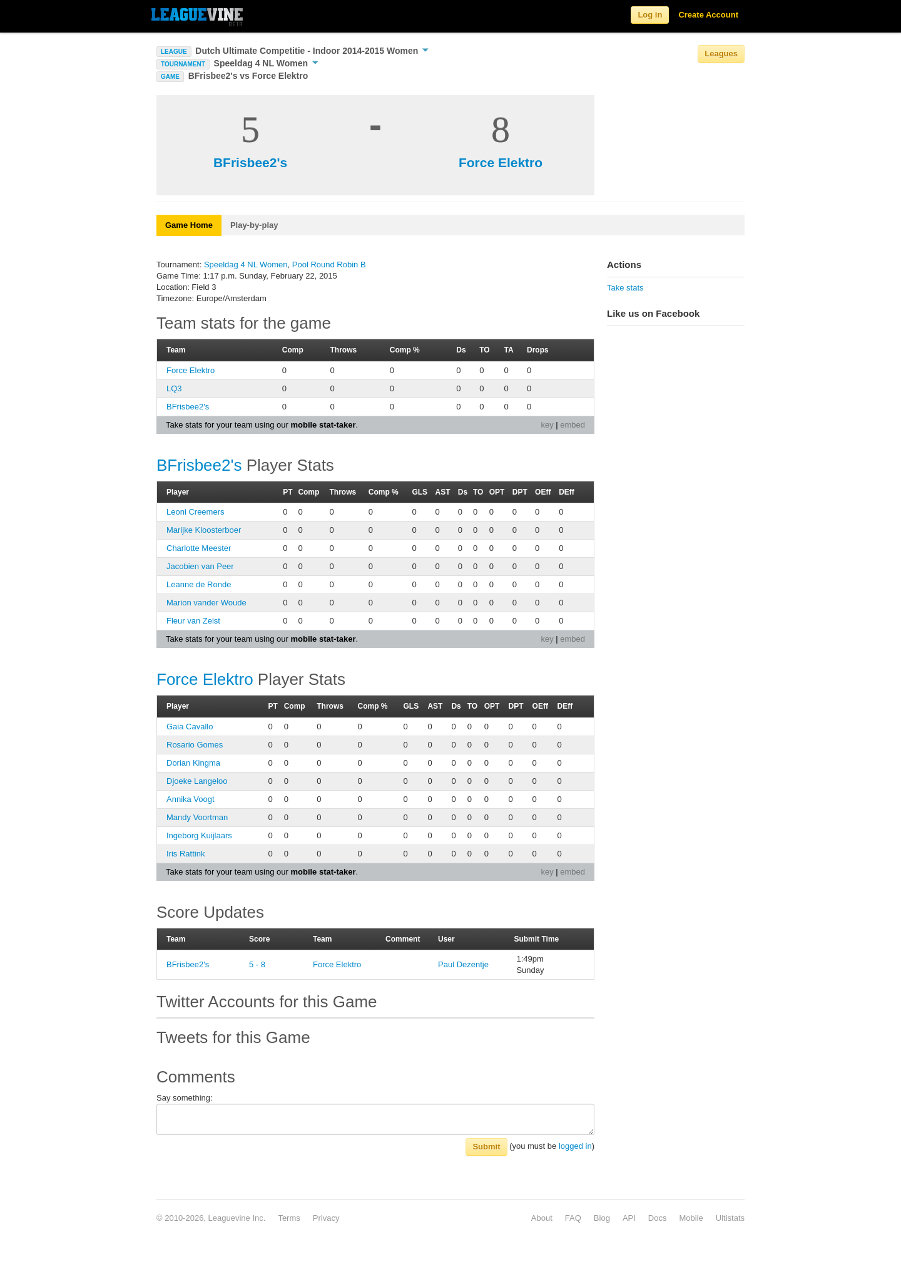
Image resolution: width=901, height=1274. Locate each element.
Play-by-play (254, 225)
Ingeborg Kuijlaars (199, 835)
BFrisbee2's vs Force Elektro (248, 76)
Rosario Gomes (194, 744)
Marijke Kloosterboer (203, 530)
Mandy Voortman (197, 817)
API (629, 1218)
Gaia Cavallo (189, 726)
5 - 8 (257, 964)
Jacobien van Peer (200, 566)
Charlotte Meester (198, 548)
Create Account (708, 14)
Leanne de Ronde (198, 584)
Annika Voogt (190, 799)
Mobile (691, 1218)
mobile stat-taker (322, 424)
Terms (289, 1218)
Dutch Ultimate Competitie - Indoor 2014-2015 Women (312, 51)
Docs (657, 1218)
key (547, 424)
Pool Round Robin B (329, 264)
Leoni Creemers (195, 511)
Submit (486, 1146)
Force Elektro (500, 162)
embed (572, 424)
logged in (575, 1146)
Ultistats (730, 1218)
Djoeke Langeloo (197, 781)
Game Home (189, 225)
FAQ (573, 1218)
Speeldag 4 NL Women (266, 63)
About (541, 1218)
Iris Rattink (185, 853)
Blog (602, 1218)
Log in (650, 14)
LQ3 (174, 388)
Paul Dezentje (463, 964)
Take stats (625, 287)
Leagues (721, 53)
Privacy (326, 1218)
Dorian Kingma (193, 763)
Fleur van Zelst (193, 620)
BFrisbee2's (250, 162)
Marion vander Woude (206, 602)
